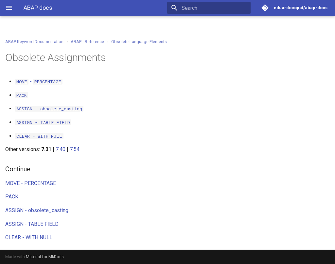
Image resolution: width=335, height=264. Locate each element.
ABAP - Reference (87, 41)
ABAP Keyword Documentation (34, 41)
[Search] (212, 8)
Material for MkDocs (45, 256)
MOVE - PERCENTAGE (30, 183)
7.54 (74, 149)
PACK (11, 197)
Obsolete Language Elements (139, 41)
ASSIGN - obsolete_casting (36, 210)
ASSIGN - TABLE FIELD (32, 224)
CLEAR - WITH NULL (28, 237)
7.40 (60, 149)
